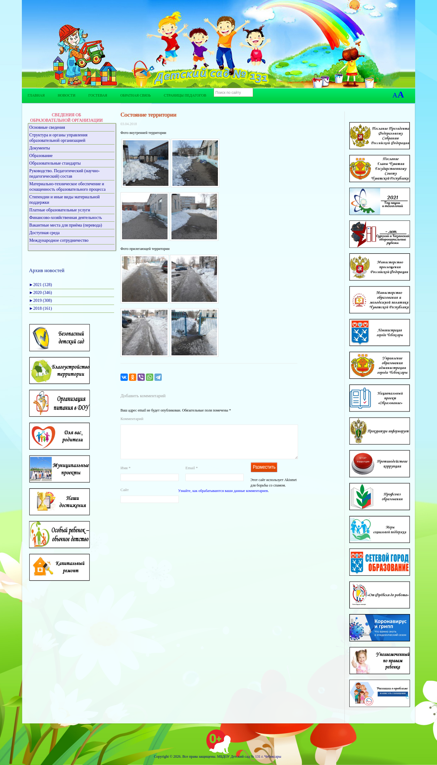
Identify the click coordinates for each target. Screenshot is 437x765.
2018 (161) (40, 308)
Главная (36, 95)
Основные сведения (47, 127)
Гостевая (97, 95)
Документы (39, 148)
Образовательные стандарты (55, 163)
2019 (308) (40, 300)
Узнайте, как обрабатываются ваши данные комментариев (223, 498)
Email (191, 475)
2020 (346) (40, 292)
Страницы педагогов (185, 95)
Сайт (124, 497)
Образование (41, 155)
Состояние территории (148, 114)
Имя (125, 475)
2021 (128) (40, 284)
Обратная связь (135, 95)
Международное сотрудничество (59, 240)
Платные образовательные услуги (59, 210)
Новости (66, 95)
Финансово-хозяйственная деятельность (65, 217)
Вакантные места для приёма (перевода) (65, 225)
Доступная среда (44, 233)
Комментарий (131, 418)
